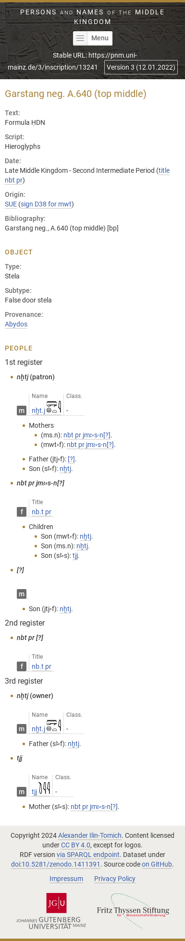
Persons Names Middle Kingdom (92, 16)
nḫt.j (46, 410)
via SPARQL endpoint (88, 854)
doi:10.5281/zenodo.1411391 (55, 864)
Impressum (66, 878)
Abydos (16, 324)
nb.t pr (41, 512)
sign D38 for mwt (46, 204)
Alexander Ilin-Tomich (90, 835)
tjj (41, 792)
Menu (91, 38)
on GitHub (157, 864)
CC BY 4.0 (75, 845)
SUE (11, 204)
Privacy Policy (115, 878)
